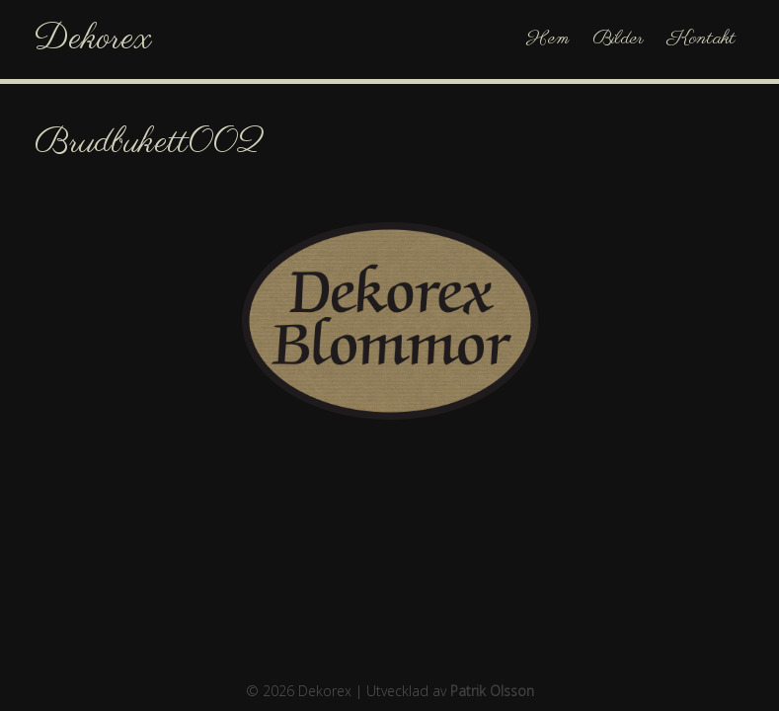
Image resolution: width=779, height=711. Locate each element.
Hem (547, 39)
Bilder (618, 39)
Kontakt (701, 39)
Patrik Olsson (492, 690)
